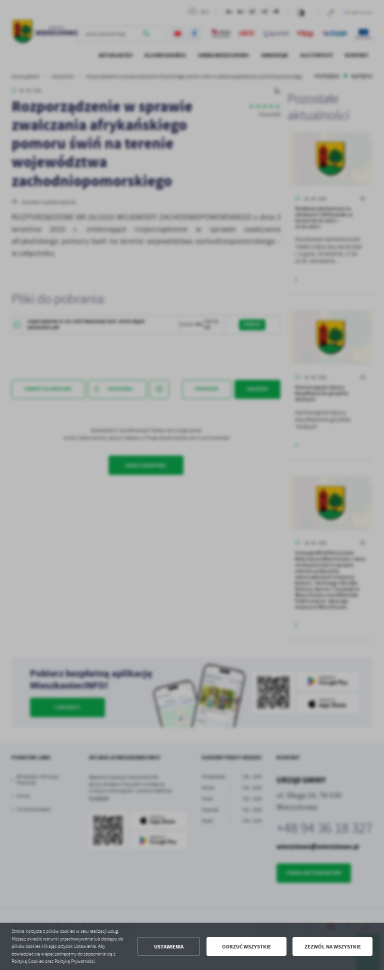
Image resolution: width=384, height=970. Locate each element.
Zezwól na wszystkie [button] (332, 946)
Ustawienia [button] (169, 946)
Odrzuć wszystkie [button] (246, 946)
